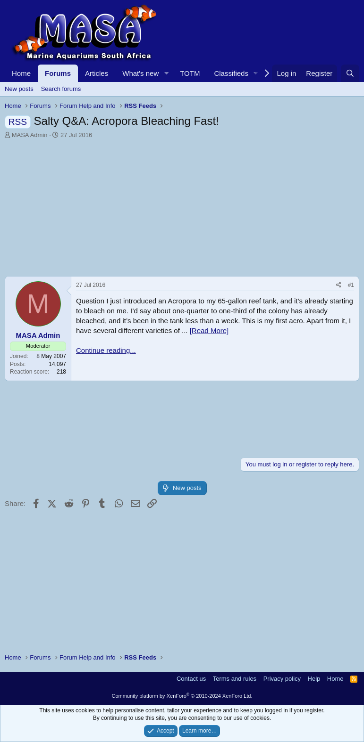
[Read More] (209, 330)
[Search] (350, 73)
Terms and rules (234, 678)
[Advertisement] (182, 210)
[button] (166, 73)
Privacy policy (282, 678)
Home (21, 73)
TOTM (190, 73)
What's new (140, 73)
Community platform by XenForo (182, 696)
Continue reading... (106, 350)
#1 (351, 285)
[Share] (339, 285)
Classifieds (231, 73)
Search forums (61, 88)
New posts (19, 88)
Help (314, 678)
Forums (58, 73)
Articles (96, 73)
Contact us (191, 678)
